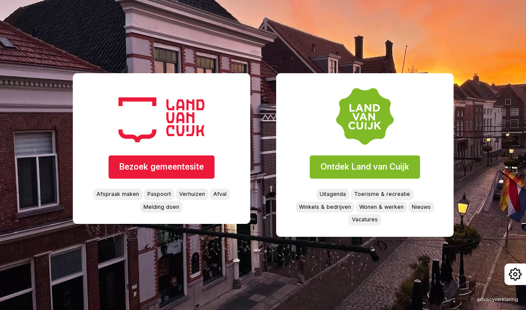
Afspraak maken (117, 194)
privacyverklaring (497, 299)
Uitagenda (333, 194)
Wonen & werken (381, 207)
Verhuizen (192, 194)
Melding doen (161, 207)
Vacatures (365, 219)
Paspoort (159, 194)
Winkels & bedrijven (325, 207)
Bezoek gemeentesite (161, 166)
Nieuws (421, 207)
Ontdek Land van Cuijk (365, 166)
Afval (220, 194)
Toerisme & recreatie (382, 194)
